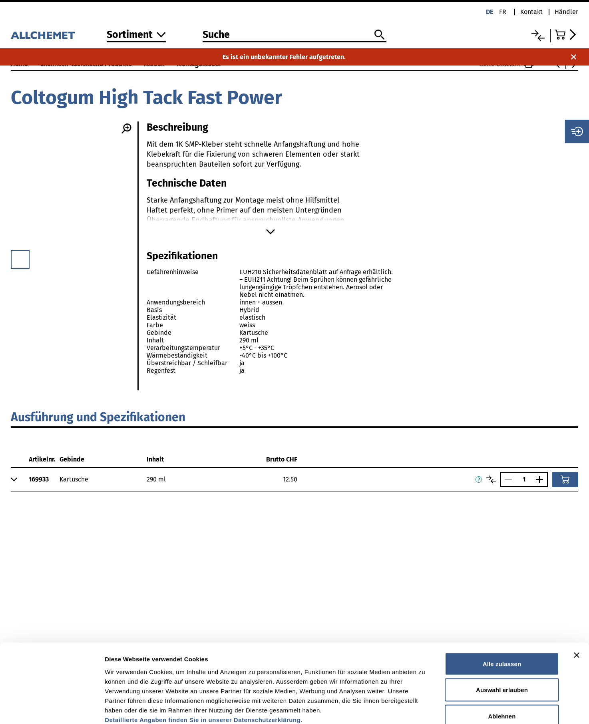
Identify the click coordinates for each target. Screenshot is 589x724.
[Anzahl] (524, 479)
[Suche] (294, 35)
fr (502, 12)
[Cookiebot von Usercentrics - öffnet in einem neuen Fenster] (52, 708)
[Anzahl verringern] (506, 479)
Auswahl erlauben (502, 645)
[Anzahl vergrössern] (541, 479)
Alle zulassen (502, 619)
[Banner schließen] (576, 610)
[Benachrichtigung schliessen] (573, 57)
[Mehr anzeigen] (270, 231)
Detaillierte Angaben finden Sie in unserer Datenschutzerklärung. (203, 675)
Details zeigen (425, 708)
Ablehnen (501, 671)
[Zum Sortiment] (136, 35)
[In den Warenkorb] (565, 479)
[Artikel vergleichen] (491, 479)
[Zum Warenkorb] (566, 34)
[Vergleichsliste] (538, 35)
